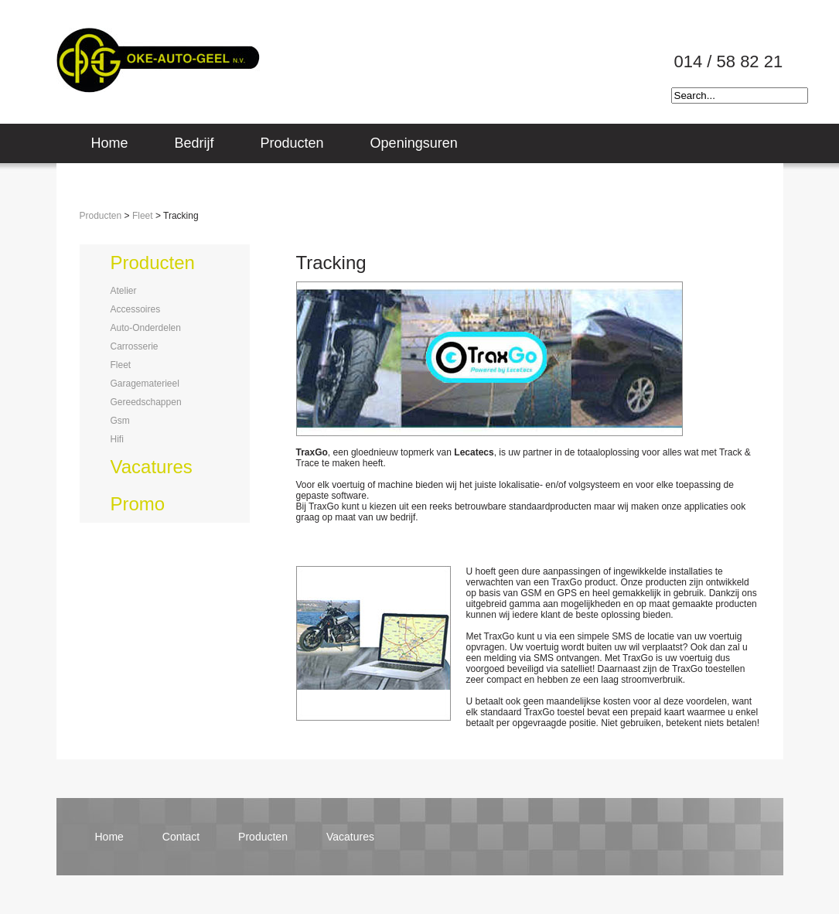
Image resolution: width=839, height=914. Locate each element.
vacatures (152, 466)
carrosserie (135, 346)
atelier (124, 290)
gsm (120, 420)
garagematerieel (145, 383)
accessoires (136, 309)
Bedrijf (194, 143)
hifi (117, 439)
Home (109, 143)
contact (181, 836)
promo (138, 503)
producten (153, 262)
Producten (292, 143)
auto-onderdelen (146, 327)
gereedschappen (146, 402)
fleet (121, 365)
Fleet (142, 215)
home (109, 836)
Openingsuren (414, 143)
